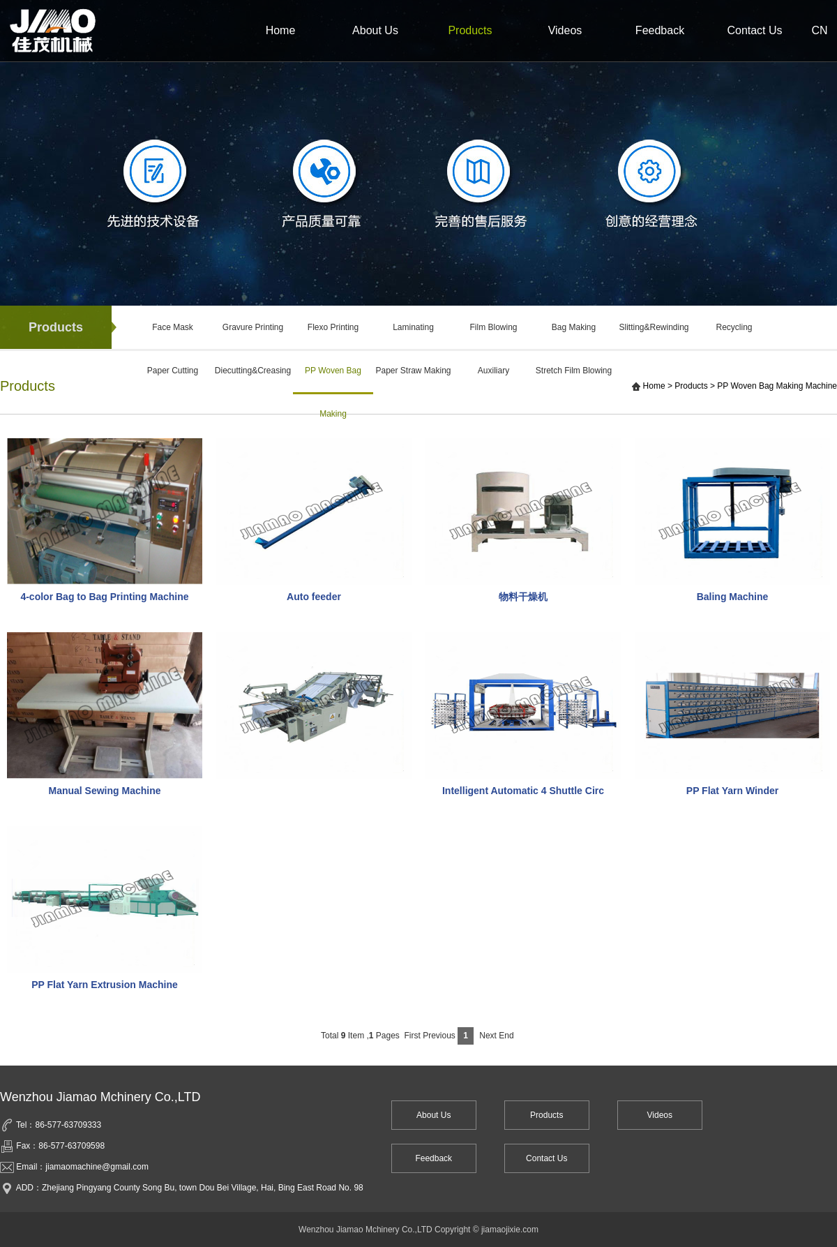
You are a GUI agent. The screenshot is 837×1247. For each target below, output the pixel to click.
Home (281, 30)
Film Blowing (493, 327)
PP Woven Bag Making (333, 380)
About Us (375, 30)
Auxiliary (493, 370)
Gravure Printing (253, 327)
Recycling (734, 327)
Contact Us (754, 30)
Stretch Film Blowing (574, 370)
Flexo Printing (333, 327)
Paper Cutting (172, 370)
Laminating (413, 327)
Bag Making (574, 327)
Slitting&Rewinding (653, 327)
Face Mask (172, 327)
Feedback (659, 30)
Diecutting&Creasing (253, 370)
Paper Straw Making (413, 370)
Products (470, 30)
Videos (565, 30)
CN (819, 30)
